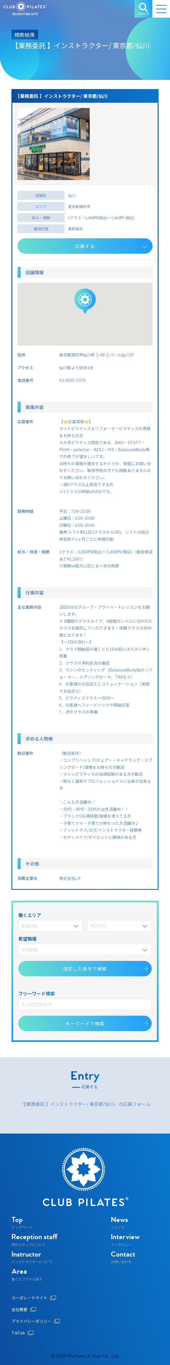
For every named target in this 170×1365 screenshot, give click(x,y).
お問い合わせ (123, 1257)
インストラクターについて (32, 1257)
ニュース (119, 1222)
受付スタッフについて (34, 1239)
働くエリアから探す (26, 1274)
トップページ (21, 1222)
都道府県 (49, 926)
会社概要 (23, 1309)
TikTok (22, 1333)
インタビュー (125, 1239)
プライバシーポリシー (35, 1321)
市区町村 (118, 926)
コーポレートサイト (33, 1298)
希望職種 (84, 949)
